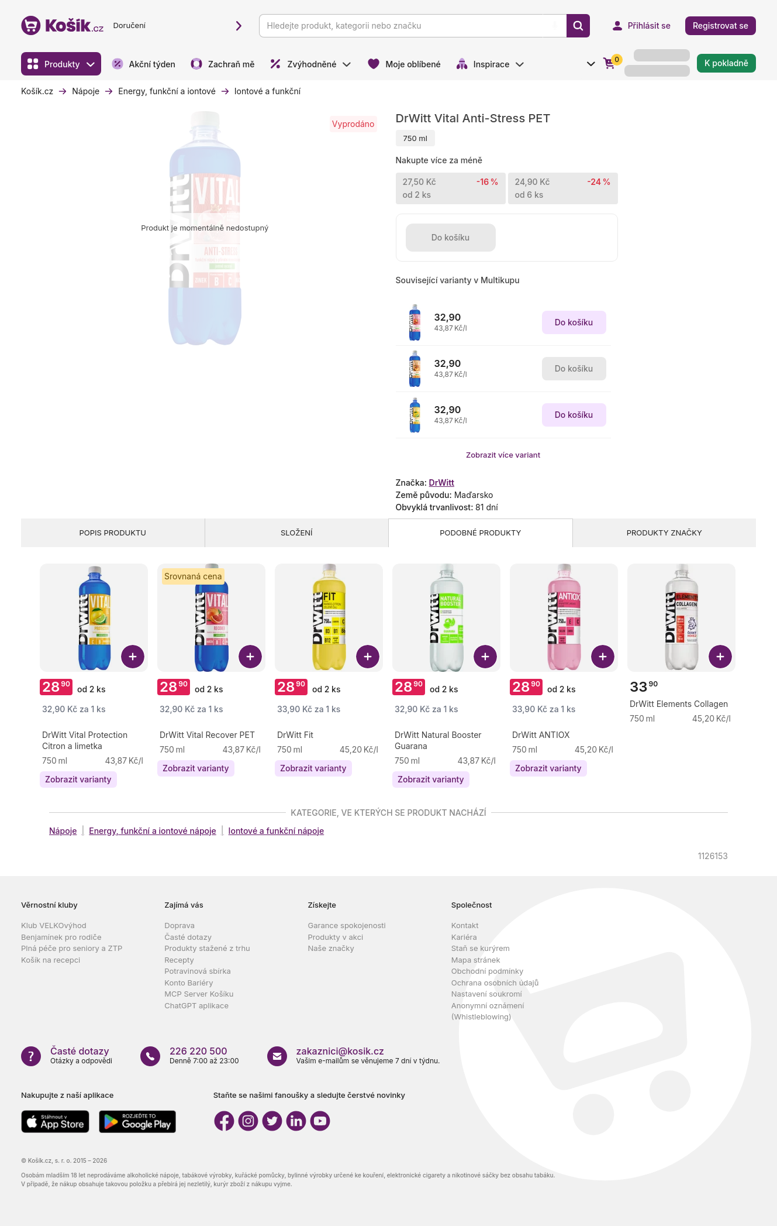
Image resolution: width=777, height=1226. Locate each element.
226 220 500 (198, 1051)
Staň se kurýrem (480, 948)
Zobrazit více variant (503, 454)
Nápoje (63, 831)
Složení (297, 532)
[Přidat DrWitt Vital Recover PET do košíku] (250, 656)
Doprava (179, 925)
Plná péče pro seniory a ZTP (71, 948)
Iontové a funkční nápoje (276, 831)
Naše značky (331, 948)
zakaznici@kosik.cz (340, 1051)
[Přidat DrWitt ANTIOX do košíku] (602, 656)
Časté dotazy (188, 937)
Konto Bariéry (188, 982)
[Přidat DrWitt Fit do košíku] (367, 656)
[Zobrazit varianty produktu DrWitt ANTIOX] (548, 768)
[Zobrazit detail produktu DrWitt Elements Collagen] (679, 703)
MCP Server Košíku (198, 993)
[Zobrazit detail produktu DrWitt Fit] (295, 734)
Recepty (179, 959)
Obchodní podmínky (487, 971)
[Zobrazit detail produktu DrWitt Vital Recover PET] (207, 734)
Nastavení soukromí (486, 993)
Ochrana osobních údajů (495, 982)
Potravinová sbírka (197, 971)
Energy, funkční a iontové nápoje (152, 831)
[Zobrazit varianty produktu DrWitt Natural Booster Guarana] (430, 779)
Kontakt (465, 925)
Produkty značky (664, 532)
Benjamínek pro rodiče (61, 937)
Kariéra (464, 937)
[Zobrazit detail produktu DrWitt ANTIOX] (540, 734)
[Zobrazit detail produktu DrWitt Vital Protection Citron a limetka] (95, 740)
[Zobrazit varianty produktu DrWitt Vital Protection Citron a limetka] (78, 779)
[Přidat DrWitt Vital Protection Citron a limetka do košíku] (132, 656)
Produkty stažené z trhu (207, 948)
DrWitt (441, 482)
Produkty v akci (336, 937)
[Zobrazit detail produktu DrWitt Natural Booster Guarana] (447, 740)
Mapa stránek (475, 959)
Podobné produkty (480, 532)
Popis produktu (113, 532)
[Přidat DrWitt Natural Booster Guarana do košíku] (485, 656)
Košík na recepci (50, 959)
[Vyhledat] (578, 25)
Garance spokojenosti (347, 925)
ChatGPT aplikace (196, 1005)
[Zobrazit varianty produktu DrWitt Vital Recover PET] (195, 768)
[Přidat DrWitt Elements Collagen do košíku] (720, 656)
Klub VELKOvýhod (54, 925)
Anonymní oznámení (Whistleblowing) (487, 1011)
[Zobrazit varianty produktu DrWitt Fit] (313, 768)
